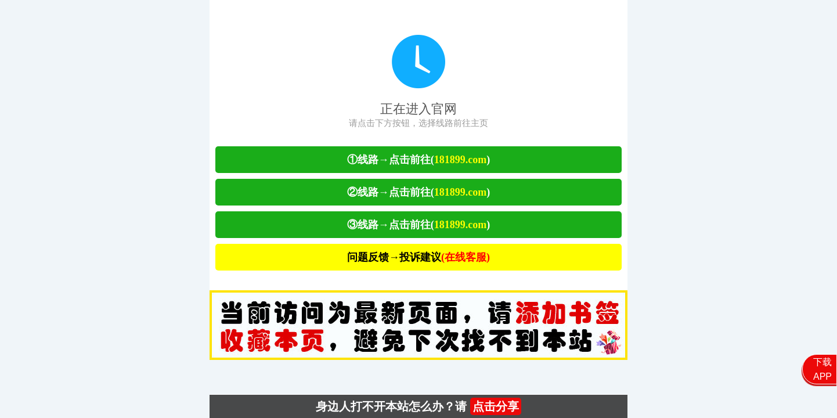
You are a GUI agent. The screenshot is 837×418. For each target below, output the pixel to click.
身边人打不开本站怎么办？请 (418, 406)
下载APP (822, 369)
